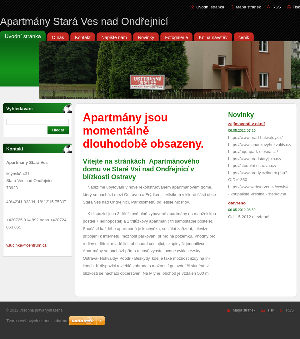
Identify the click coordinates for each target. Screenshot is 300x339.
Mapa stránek (248, 7)
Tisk (296, 7)
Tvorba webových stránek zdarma (36, 320)
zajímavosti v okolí (246, 123)
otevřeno (237, 203)
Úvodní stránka (210, 7)
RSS (276, 7)
